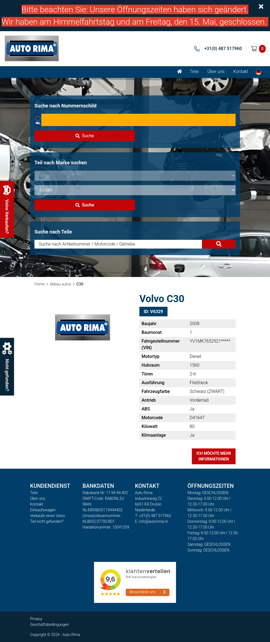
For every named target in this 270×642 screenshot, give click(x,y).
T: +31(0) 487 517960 (153, 515)
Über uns (216, 71)
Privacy (36, 619)
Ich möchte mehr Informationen (213, 456)
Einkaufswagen (42, 510)
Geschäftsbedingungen (49, 624)
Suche (84, 135)
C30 (80, 284)
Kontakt (240, 71)
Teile (194, 71)
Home (39, 284)
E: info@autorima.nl (151, 521)
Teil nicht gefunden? (46, 521)
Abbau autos (60, 284)
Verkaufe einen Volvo (47, 515)
